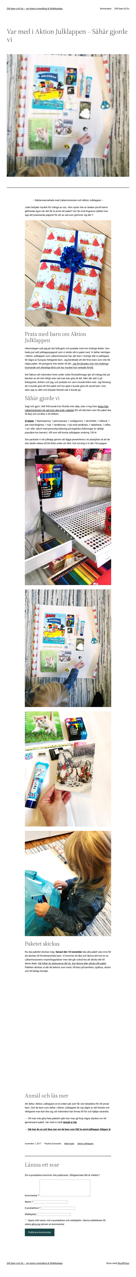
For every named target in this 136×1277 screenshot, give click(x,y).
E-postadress (32, 1211)
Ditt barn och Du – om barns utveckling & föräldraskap (34, 8)
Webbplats (30, 1217)
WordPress (123, 1266)
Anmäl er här (70, 1122)
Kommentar (32, 1198)
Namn (29, 1205)
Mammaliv (69, 1143)
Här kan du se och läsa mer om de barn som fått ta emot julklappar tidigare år (69, 1129)
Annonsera (105, 8)
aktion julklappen (86, 1143)
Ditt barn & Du (122, 8)
